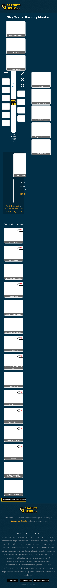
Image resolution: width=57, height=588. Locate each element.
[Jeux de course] (5, 73)
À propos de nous (26, 580)
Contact (13, 580)
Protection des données (41, 580)
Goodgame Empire (18, 521)
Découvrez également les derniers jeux (20, 500)
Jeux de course (11, 209)
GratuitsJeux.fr (13, 206)
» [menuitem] (13, 206)
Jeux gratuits (34, 584)
